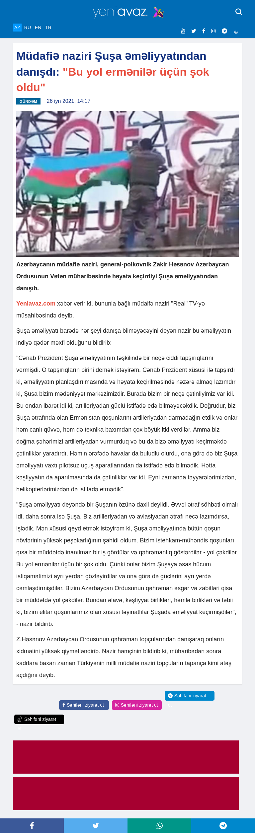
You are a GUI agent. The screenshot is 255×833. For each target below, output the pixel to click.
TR (48, 27)
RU (27, 27)
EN (38, 27)
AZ (17, 27)
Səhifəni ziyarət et (83, 705)
